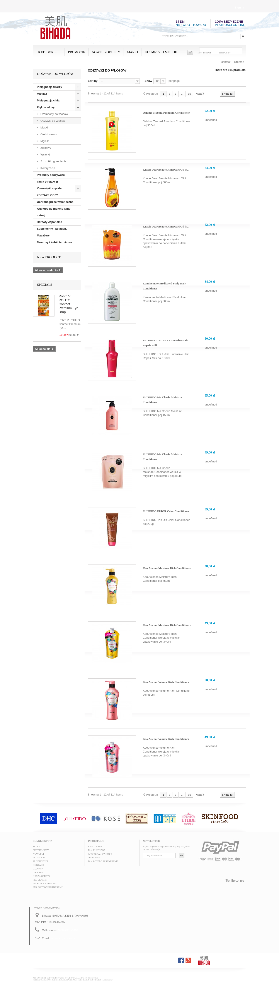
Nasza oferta (41, 876)
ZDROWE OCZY (47, 195)
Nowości (38, 853)
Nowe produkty (106, 52)
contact (226, 61)
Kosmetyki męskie (161, 52)
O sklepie (94, 857)
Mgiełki (44, 141)
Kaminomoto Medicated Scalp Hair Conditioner (164, 286)
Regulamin (40, 879)
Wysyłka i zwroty (45, 883)
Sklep (36, 846)
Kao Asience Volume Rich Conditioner (166, 682)
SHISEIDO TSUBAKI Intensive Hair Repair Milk (165, 343)
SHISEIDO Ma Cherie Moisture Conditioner (162, 400)
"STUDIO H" (70, 978)
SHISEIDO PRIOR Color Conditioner (166, 511)
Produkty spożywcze (51, 174)
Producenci (40, 861)
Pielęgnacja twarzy (49, 87)
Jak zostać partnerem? (48, 887)
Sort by (93, 80)
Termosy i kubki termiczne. (55, 242)
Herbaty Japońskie (49, 222)
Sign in (239, 7)
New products (49, 257)
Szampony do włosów (54, 114)
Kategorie (47, 52)
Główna (38, 868)
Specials (44, 284)
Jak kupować (96, 850)
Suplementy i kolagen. (52, 228)
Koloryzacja (47, 168)
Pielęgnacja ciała (48, 100)
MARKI (132, 52)
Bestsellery (41, 850)
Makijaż (42, 93)
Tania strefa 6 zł (47, 181)
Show (148, 80)
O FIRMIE (38, 872)
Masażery (43, 235)
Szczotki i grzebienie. (53, 161)
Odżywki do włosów (52, 120)
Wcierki (45, 154)
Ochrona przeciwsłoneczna (55, 202)
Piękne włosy (46, 107)
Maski (44, 127)
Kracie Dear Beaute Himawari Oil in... (166, 169)
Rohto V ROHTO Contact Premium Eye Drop (68, 304)
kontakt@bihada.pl (64, 938)
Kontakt (38, 865)
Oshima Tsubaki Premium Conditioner (166, 112)
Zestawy (45, 147)
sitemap (239, 61)
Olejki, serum (48, 134)
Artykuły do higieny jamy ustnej (53, 212)
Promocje (76, 52)
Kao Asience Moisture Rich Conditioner (167, 568)
